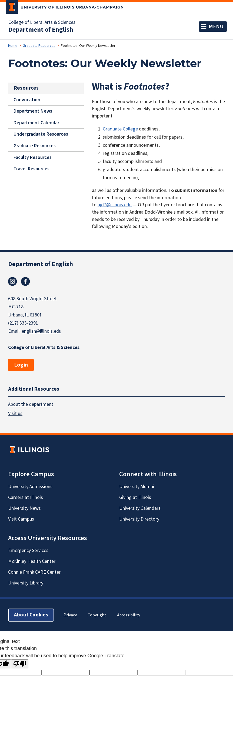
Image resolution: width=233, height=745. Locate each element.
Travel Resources (31, 168)
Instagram (12, 281)
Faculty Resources (33, 157)
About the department (30, 404)
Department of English (40, 30)
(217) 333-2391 (23, 323)
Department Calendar (36, 122)
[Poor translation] (19, 663)
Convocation (27, 99)
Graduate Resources (39, 45)
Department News (33, 111)
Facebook (25, 281)
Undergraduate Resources (41, 134)
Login (21, 365)
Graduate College (120, 129)
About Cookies (31, 615)
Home (12, 45)
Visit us (15, 413)
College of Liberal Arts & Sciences (41, 22)
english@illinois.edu (41, 331)
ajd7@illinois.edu (115, 204)
